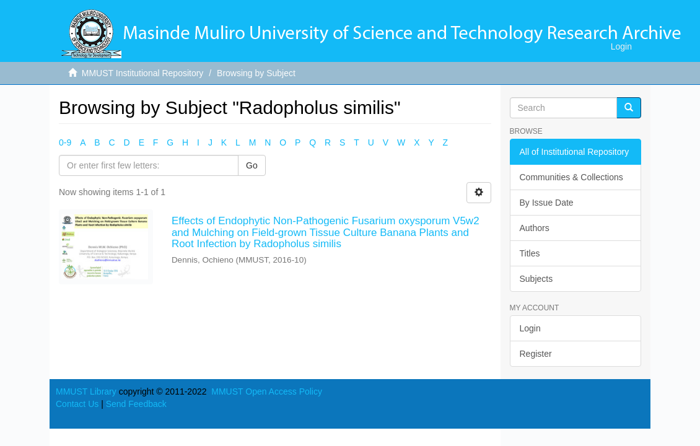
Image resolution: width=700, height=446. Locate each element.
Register (536, 354)
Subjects (536, 279)
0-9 (65, 142)
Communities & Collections (571, 177)
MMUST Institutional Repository (143, 73)
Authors (534, 228)
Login (530, 328)
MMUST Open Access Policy (266, 391)
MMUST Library (86, 391)
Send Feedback (136, 404)
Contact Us (77, 404)
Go (252, 165)
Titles (530, 253)
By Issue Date (547, 203)
